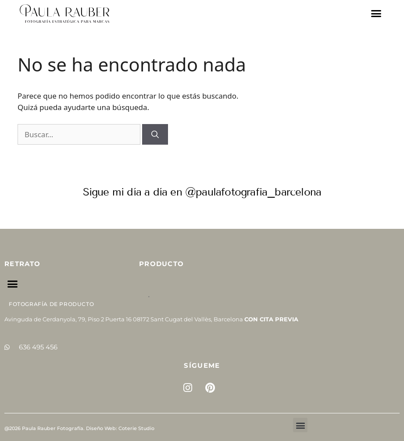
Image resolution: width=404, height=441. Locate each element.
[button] (376, 13)
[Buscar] (155, 134)
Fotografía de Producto (51, 304)
